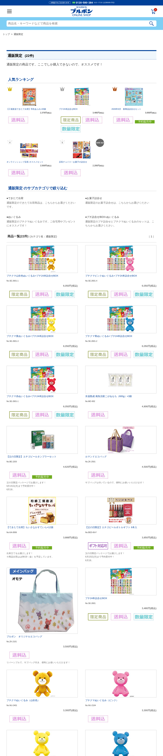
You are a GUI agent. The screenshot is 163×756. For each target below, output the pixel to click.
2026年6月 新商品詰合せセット (126, 109)
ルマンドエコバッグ (96, 386)
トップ (6, 34)
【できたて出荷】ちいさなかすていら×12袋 (30, 434)
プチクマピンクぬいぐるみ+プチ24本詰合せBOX (111, 275)
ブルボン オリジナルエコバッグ (24, 482)
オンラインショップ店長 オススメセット (25, 162)
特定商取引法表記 (97, 740)
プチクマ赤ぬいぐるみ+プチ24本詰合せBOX (30, 349)
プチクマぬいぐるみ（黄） (21, 559)
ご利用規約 (63, 740)
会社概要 (53, 740)
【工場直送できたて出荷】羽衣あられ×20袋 (26, 109)
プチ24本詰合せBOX (68, 109)
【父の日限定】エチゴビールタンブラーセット (31, 386)
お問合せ (109, 740)
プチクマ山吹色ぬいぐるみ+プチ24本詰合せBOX (32, 275)
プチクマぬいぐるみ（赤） (21, 596)
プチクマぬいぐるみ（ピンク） (101, 522)
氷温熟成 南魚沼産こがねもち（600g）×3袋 (108, 349)
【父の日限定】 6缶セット (21, 640)
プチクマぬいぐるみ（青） (99, 559)
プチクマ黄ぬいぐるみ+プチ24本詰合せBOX (30, 312)
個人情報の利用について (79, 740)
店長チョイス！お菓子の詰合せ (73, 162)
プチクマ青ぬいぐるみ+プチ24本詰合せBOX (108, 312)
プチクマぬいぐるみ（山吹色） (23, 522)
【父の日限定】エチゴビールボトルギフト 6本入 (111, 434)
